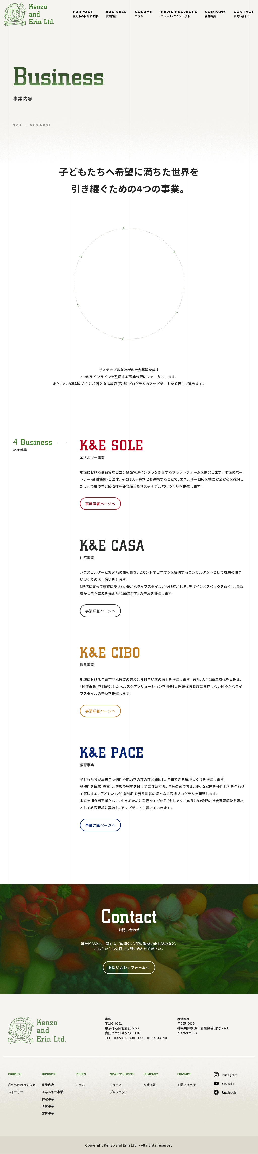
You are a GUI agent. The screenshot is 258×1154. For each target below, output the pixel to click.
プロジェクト (119, 1092)
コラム (80, 1084)
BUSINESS (40, 125)
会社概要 (150, 1084)
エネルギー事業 (52, 1092)
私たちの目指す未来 (22, 1084)
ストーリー (15, 1092)
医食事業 (48, 1106)
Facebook (225, 1092)
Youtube (224, 1083)
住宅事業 (48, 1099)
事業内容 (48, 1084)
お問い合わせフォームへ (129, 967)
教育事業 (48, 1113)
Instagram (225, 1074)
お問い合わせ (186, 1084)
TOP (17, 125)
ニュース (116, 1084)
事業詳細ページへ (100, 503)
